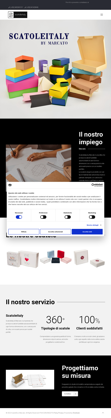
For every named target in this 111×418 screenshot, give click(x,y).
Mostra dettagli (92, 225)
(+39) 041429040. (32, 7)
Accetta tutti (87, 232)
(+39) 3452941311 (16, 7)
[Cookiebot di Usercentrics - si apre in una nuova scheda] (93, 185)
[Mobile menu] (102, 15)
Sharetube (76, 413)
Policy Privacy (58, 413)
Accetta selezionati (55, 232)
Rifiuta (23, 232)
